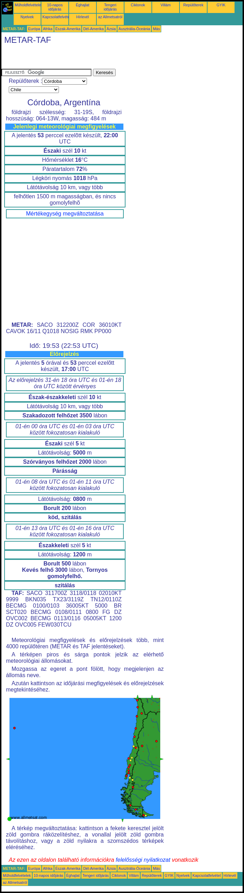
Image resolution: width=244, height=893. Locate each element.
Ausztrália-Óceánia (134, 29)
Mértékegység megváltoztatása (64, 214)
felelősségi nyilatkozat (143, 860)
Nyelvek (27, 17)
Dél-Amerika (93, 29)
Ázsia (111, 29)
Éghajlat (82, 5)
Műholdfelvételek (29, 5)
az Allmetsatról (110, 17)
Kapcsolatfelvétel (56, 17)
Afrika (48, 29)
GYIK (221, 5)
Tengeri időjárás (110, 7)
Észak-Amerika (68, 29)
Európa (34, 29)
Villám (166, 5)
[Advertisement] (83, 58)
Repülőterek (193, 5)
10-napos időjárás (54, 7)
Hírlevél (82, 17)
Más (156, 29)
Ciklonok (138, 5)
